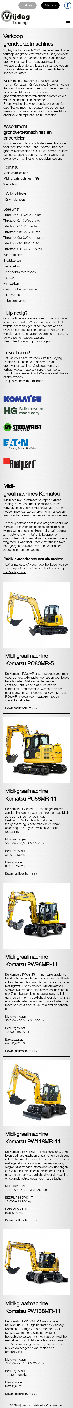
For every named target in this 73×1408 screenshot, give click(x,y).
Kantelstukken (12, 255)
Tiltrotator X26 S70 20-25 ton (22, 249)
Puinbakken (11, 283)
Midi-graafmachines (17, 178)
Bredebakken (12, 260)
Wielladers (10, 184)
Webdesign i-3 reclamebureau (48, 1405)
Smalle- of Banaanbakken (20, 289)
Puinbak (8, 278)
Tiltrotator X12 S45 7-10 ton (21, 232)
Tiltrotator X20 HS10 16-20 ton (23, 243)
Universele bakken (15, 300)
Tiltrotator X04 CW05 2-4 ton (22, 215)
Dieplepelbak (11, 266)
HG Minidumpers (14, 199)
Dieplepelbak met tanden (19, 272)
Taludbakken (11, 295)
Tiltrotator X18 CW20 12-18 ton (24, 238)
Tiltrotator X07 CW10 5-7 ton (22, 220)
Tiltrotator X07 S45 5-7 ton (21, 226)
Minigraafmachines (15, 173)
